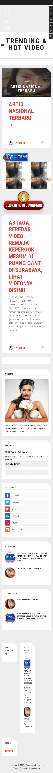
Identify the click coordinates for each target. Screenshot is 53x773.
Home (7, 9)
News (7, 16)
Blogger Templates (21, 768)
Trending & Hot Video (26, 44)
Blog (7, 22)
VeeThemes (22, 143)
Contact (7, 28)
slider (26, 82)
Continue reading (20, 132)
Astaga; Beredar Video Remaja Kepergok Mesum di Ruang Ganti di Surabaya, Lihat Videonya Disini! (26, 256)
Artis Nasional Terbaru (21, 111)
